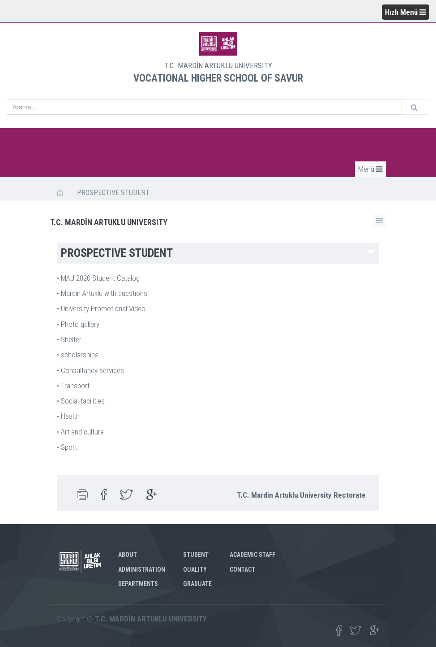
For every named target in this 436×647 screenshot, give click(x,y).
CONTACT (242, 569)
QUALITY (195, 569)
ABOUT (127, 554)
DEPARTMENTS (138, 583)
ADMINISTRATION (141, 569)
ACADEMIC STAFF (252, 554)
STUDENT (196, 554)
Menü (370, 169)
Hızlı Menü (405, 12)
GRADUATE (197, 583)
